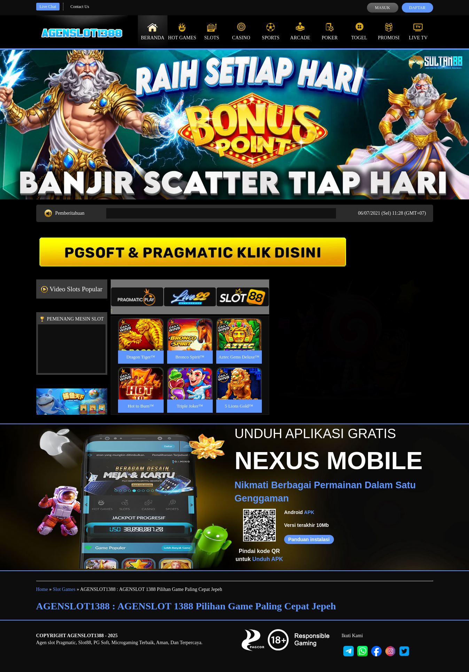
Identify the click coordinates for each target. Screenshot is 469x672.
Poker (330, 31)
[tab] (137, 296)
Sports (271, 31)
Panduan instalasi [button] (309, 539)
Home (42, 589)
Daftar (417, 7)
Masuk (382, 7)
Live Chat (48, 6)
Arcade (300, 31)
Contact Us (79, 6)
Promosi (388, 31)
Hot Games (182, 31)
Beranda (153, 31)
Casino (241, 31)
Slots (211, 31)
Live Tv (418, 31)
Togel (359, 31)
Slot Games (64, 589)
